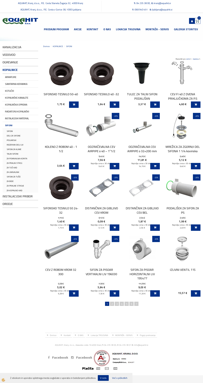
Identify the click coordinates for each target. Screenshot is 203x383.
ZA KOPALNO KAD (14, 190)
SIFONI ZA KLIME (14, 149)
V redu (103, 378)
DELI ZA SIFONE (14, 135)
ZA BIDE (10, 181)
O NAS (107, 29)
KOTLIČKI (9, 91)
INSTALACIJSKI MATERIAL (17, 118)
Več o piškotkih (119, 378)
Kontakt (92, 29)
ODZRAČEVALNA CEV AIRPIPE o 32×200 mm (142, 148)
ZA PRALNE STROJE (15, 185)
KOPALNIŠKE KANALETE (16, 97)
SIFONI (8, 125)
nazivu (196, 58)
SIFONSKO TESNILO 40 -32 (101, 94)
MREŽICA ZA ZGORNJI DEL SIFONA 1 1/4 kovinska (183, 148)
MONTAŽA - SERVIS (157, 29)
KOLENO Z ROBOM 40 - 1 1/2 (61, 148)
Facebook (58, 357)
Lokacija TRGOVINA (128, 29)
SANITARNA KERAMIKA (16, 84)
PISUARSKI (11, 140)
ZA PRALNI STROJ (14, 163)
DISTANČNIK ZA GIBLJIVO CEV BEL (142, 210)
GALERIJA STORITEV (186, 29)
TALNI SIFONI (12, 153)
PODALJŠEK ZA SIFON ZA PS (183, 210)
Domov (46, 46)
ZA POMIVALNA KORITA (17, 158)
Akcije (78, 29)
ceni (189, 58)
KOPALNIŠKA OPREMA (16, 104)
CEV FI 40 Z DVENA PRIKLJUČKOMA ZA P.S (182, 96)
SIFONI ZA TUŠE (14, 176)
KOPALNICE (58, 46)
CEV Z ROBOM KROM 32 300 (60, 271)
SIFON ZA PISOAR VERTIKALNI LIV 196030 (101, 271)
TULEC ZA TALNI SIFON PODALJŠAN (142, 96)
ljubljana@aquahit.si (162, 9)
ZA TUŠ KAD (12, 167)
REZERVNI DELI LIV (15, 144)
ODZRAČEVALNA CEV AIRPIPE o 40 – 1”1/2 (101, 148)
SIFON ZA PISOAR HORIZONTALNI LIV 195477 (142, 274)
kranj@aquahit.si (162, 3)
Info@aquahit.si (141, 345)
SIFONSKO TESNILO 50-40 (61, 94)
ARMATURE (10, 77)
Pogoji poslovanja (147, 335)
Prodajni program (56, 29)
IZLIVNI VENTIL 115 (183, 269)
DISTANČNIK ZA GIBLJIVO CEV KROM (101, 210)
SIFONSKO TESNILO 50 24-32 (60, 210)
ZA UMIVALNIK (13, 172)
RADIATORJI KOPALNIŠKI (17, 111)
